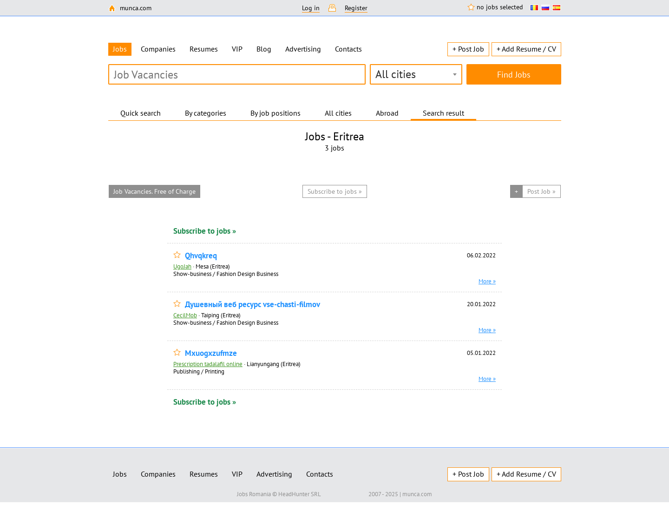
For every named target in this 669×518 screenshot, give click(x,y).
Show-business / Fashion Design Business (225, 273)
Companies (158, 48)
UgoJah (182, 266)
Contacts (348, 48)
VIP (237, 48)
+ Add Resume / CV (526, 48)
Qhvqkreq (201, 256)
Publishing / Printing (198, 371)
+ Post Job (468, 48)
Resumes (204, 48)
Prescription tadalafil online (208, 363)
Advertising (303, 48)
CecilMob (185, 315)
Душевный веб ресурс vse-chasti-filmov (252, 304)
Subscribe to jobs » (204, 231)
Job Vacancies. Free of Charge (154, 191)
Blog (263, 48)
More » (487, 281)
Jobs (120, 474)
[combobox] (416, 74)
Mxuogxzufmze (211, 353)
